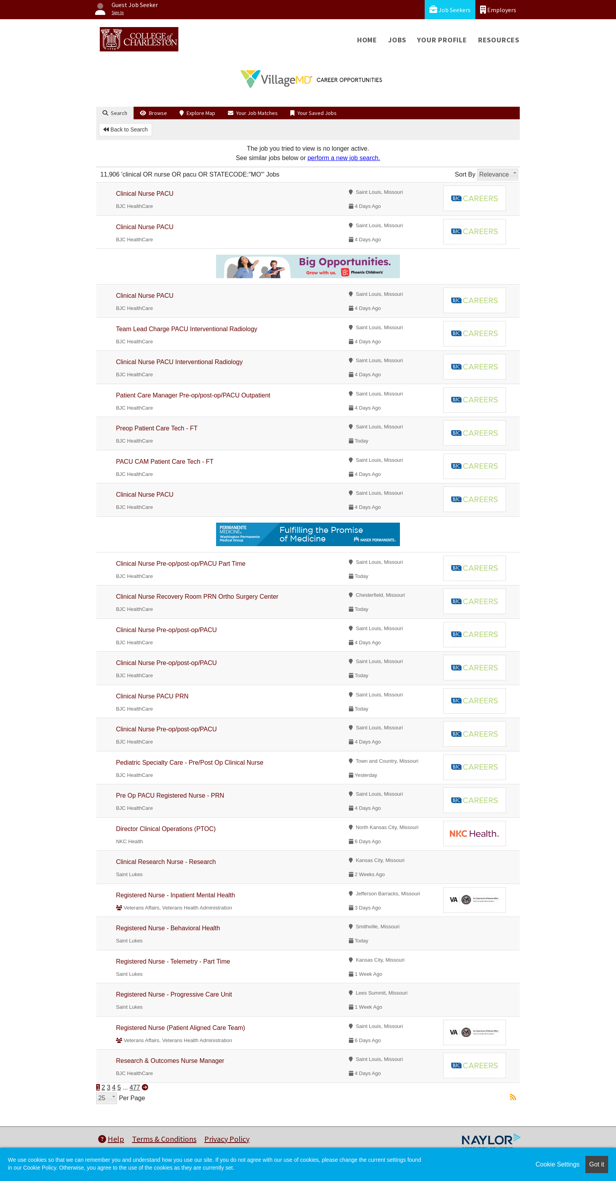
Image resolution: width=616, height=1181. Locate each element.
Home (367, 39)
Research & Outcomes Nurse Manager (170, 1060)
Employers (498, 10)
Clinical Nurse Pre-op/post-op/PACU (166, 630)
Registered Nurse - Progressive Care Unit (174, 994)
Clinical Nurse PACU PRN (152, 696)
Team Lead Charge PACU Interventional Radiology (186, 329)
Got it (596, 1164)
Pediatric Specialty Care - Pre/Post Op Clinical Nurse (189, 762)
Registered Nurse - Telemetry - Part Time (173, 961)
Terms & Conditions (164, 1139)
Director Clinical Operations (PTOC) (166, 829)
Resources (498, 39)
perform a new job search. (344, 158)
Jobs (397, 39)
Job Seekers (450, 10)
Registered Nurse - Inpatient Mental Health (175, 895)
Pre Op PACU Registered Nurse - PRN (170, 795)
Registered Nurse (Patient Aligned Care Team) (180, 1027)
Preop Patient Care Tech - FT (157, 428)
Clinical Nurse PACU (144, 193)
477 (135, 1087)
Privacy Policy (226, 1139)
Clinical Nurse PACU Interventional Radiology (179, 362)
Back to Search (125, 129)
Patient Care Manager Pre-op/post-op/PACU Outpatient (193, 395)
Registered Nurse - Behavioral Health (168, 928)
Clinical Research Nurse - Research (166, 861)
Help (111, 1139)
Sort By (465, 174)
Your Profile (442, 39)
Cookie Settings (557, 1164)
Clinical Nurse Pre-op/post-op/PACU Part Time (181, 563)
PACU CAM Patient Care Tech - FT (164, 461)
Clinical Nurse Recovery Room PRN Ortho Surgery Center (197, 596)
